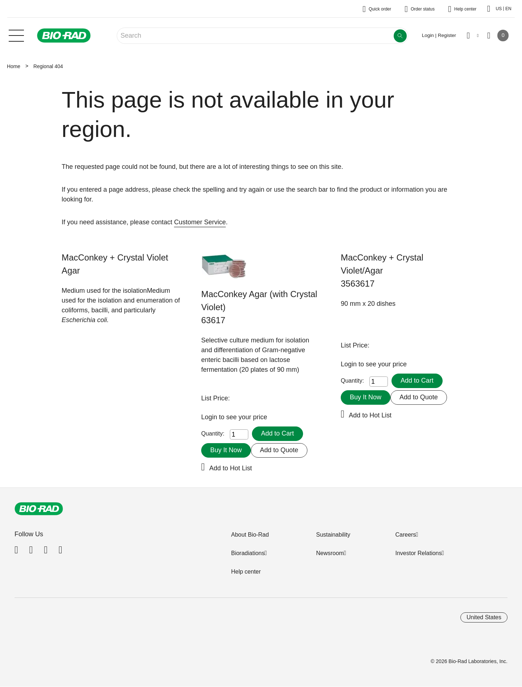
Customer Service (200, 222)
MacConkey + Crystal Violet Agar (115, 264)
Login (210, 417)
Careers (405, 535)
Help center (246, 572)
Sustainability (333, 535)
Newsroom (330, 553)
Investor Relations (418, 553)
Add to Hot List (230, 468)
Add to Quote (279, 450)
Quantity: (212, 433)
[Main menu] (16, 35)
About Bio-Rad (250, 535)
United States (484, 617)
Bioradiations (248, 553)
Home (13, 66)
